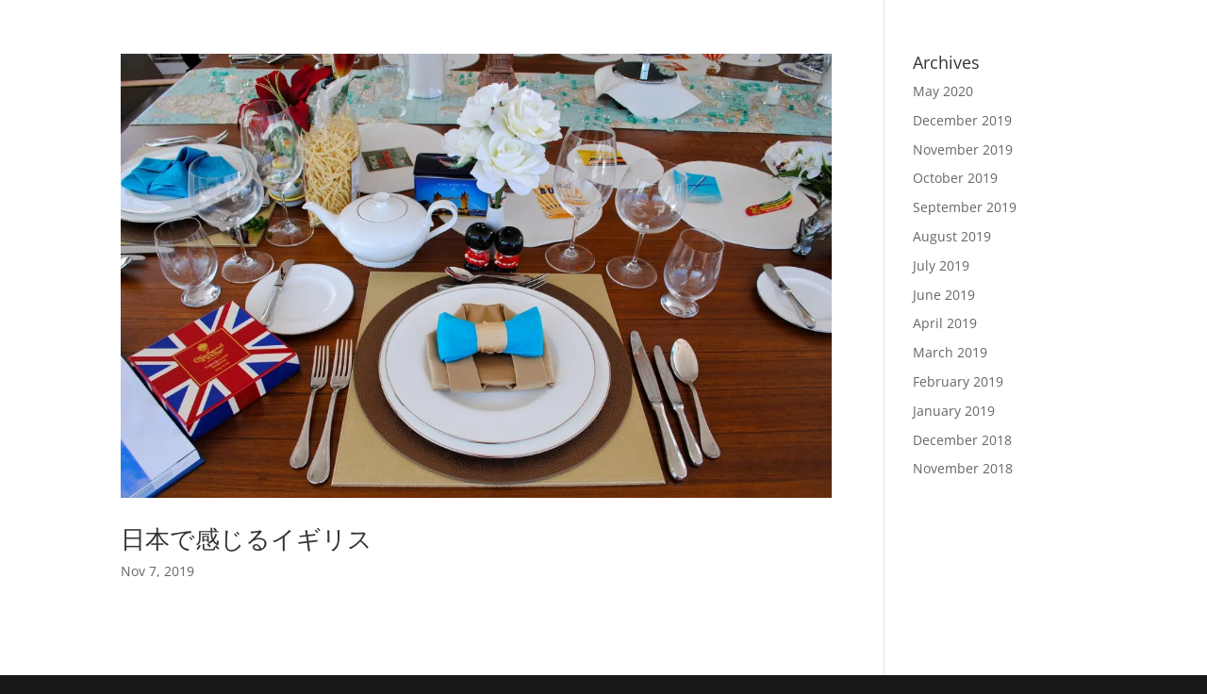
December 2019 (962, 120)
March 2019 (950, 352)
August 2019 (952, 236)
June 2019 (944, 295)
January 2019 (954, 411)
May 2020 (943, 91)
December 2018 (962, 440)
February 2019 (958, 381)
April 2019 (945, 323)
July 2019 (941, 265)
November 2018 (963, 468)
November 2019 (963, 149)
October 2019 (955, 178)
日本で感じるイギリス (246, 538)
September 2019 (965, 207)
